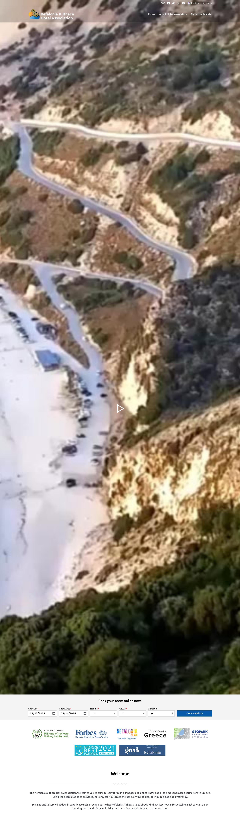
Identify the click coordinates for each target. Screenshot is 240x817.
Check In (32, 708)
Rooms (94, 708)
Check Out (64, 708)
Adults (122, 708)
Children (152, 708)
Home (151, 14)
